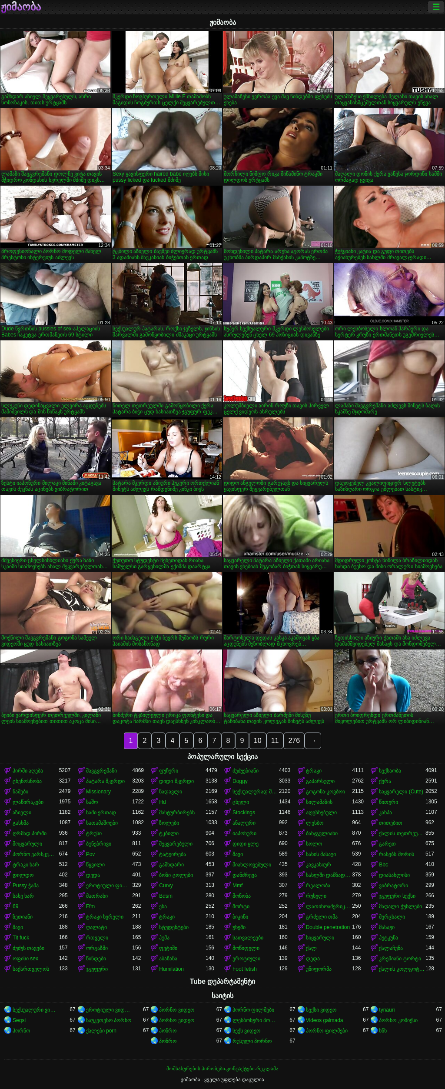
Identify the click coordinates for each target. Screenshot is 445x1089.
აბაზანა (168, 959)
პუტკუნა (388, 938)
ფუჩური (168, 771)
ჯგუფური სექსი (397, 896)
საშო (92, 802)
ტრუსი (94, 833)
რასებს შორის (396, 854)
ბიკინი (240, 917)
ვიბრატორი (393, 886)
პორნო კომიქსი (398, 1020)
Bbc (383, 865)
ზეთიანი (23, 917)
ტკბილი (169, 833)
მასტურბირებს (177, 812)
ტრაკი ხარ (26, 865)
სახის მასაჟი (321, 854)
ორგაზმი (97, 948)
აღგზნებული (321, 812)
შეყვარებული (176, 844)
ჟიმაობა (21, 7)
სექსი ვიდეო (321, 1010)
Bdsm (166, 896)
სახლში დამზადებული (329, 875)
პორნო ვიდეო (176, 1010)
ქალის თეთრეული (402, 833)
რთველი (97, 938)
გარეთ (387, 844)
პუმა (164, 938)
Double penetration (328, 927)
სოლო (314, 844)
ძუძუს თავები (28, 948)
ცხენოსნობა (27, 781)
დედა (93, 875)
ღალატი (96, 927)
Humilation (171, 969)
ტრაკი (314, 771)
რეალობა (318, 886)
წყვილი (95, 865)
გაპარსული (320, 781)
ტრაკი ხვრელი (104, 917)
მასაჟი (387, 927)
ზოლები (169, 823)
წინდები (96, 959)
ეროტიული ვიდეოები (109, 1010)
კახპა (385, 812)
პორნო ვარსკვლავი (36, 854)
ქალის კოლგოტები (402, 969)
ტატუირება (172, 854)
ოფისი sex (25, 959)
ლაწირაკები (28, 802)
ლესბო (314, 823)
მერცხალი (392, 917)
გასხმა (21, 823)
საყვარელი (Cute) (401, 792)
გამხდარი (171, 865)
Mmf (237, 886)
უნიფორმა (319, 969)
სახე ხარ (23, 896)
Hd (162, 802)
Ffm (90, 906)
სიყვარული (320, 938)
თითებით (390, 823)
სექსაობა (390, 771)
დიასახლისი (394, 875)
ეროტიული (246, 959)
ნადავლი (170, 792)
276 (294, 740)
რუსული (316, 896)
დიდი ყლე (245, 844)
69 (15, 906)
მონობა (241, 896)
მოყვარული (27, 844)
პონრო (167, 1031)
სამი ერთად (101, 812)
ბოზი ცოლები (176, 875)
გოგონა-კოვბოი (325, 792)
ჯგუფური (97, 969)
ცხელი (240, 802)
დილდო (23, 875)
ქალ (311, 948)
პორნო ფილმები (253, 1010)
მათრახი (97, 896)
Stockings (243, 812)
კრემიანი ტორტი (400, 959)
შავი (237, 854)
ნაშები (20, 792)
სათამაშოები (102, 823)
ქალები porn (101, 1031)
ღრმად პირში (29, 833)
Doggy (240, 781)
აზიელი (22, 812)
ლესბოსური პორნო (255, 1020)
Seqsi (19, 1020)
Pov (90, 854)
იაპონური (244, 833)
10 (258, 740)
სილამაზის (319, 802)
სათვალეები (247, 938)
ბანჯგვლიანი (322, 833)
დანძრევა (244, 875)
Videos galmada (324, 1020)
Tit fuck (21, 938)
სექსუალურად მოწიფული (255, 792)
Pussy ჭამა (26, 886)
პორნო (21, 1031)
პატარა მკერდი (105, 781)
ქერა (385, 781)
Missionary (98, 792)
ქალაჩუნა (391, 948)
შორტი (240, 906)
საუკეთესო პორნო (108, 1020)
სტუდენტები (174, 927)
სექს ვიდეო (246, 1031)
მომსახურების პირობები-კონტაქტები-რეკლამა (222, 1068)
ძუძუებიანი (245, 771)
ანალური (244, 823)
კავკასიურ (318, 865)
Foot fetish (244, 969)
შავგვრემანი (101, 771)
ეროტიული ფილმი (109, 886)
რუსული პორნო (252, 1041)
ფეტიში (168, 948)
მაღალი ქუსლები (400, 906)
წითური (388, 802)
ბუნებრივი (98, 844)
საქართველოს (31, 969)
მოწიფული (245, 948)
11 (275, 740)
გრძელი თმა (322, 917)
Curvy (166, 886)
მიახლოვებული (251, 865)
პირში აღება (28, 771)
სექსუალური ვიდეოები (36, 1010)
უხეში (239, 927)
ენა (163, 906)
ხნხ (383, 1031)
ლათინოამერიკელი (329, 906)
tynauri (387, 1010)
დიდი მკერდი (176, 781)
